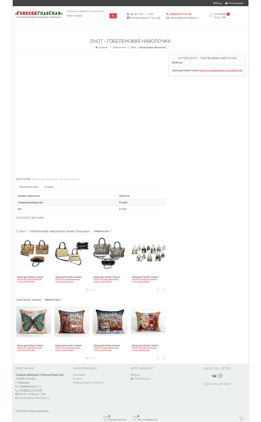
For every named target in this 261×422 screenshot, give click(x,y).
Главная (101, 47)
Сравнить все (103, 231)
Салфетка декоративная (91, 11)
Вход (217, 3)
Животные (52, 179)
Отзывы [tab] (48, 186)
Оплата (77, 378)
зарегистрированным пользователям (220, 70)
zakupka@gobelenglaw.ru (184, 17)
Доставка (79, 374)
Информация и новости (88, 382)
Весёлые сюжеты (70, 179)
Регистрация (234, 3)
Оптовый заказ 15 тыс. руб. (145, 17)
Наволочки (119, 47)
